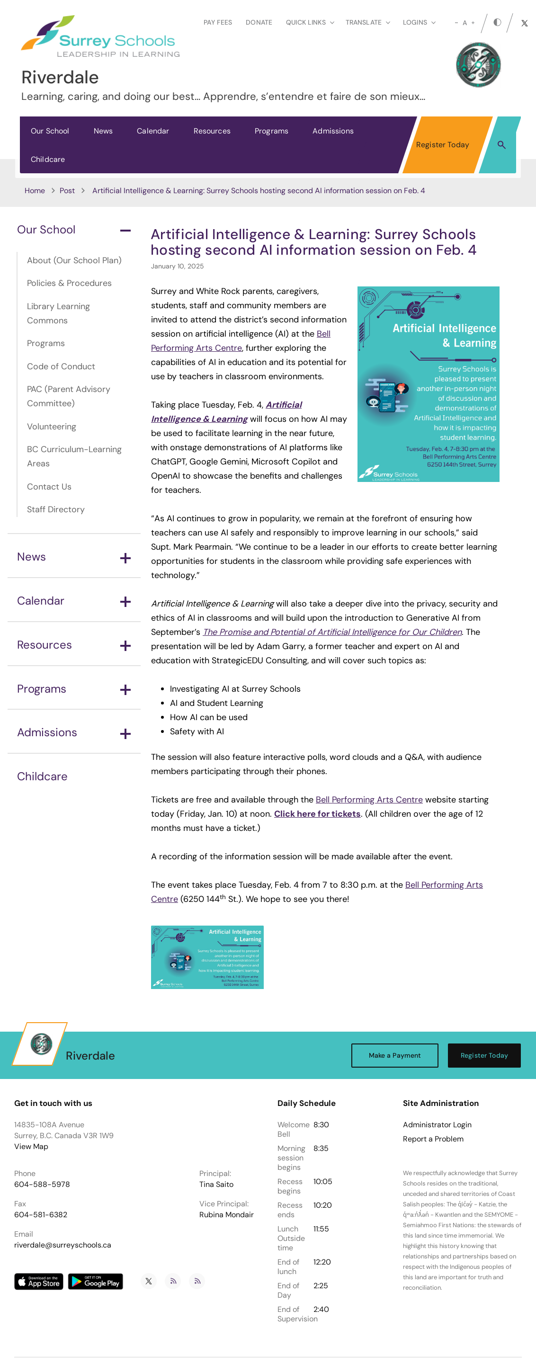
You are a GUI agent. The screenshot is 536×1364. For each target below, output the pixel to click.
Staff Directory (56, 509)
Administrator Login (437, 1125)
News (103, 131)
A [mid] (465, 22)
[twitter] (525, 23)
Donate (259, 22)
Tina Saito (216, 1184)
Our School (50, 131)
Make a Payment (395, 1055)
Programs (271, 131)
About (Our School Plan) (74, 260)
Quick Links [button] (310, 22)
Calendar (153, 131)
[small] (456, 23)
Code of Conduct (61, 366)
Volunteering (51, 426)
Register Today (442, 145)
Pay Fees (218, 22)
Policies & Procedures (69, 283)
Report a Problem (433, 1139)
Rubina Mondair (226, 1215)
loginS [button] (419, 22)
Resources (212, 131)
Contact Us (49, 486)
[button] (502, 144)
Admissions (333, 131)
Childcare (48, 159)
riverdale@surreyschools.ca (62, 1245)
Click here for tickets (317, 814)
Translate (368, 22)
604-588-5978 (42, 1184)
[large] (473, 23)
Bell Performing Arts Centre (369, 799)
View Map (31, 1146)
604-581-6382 (40, 1215)
